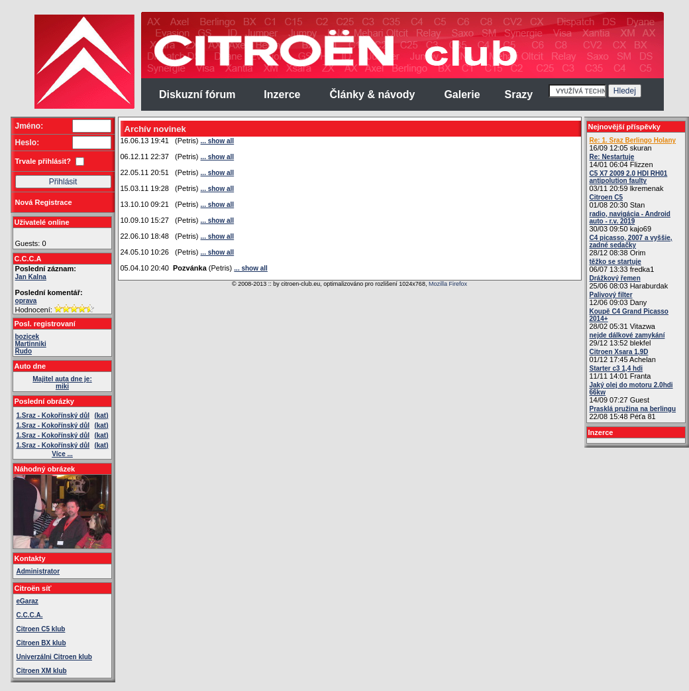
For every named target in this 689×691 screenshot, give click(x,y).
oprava (26, 300)
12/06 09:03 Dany (618, 298)
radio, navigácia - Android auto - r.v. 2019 (630, 217)
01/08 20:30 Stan (617, 201)
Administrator (38, 571)
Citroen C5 (606, 197)
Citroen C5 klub (41, 629)
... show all (218, 141)
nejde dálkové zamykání (627, 335)
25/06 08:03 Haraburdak (629, 282)
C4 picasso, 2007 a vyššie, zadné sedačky (631, 241)
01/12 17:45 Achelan (623, 355)
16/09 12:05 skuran (633, 144)
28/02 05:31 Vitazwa (629, 319)
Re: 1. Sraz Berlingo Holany (633, 140)
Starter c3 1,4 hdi (616, 368)
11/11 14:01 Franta (620, 372)
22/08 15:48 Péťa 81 (633, 412)
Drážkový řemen (615, 278)
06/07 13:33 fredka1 (622, 265)
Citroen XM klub (42, 670)
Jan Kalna (30, 277)
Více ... (62, 454)
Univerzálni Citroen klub (54, 656)
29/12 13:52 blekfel (627, 339)
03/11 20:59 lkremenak (629, 181)
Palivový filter (611, 294)
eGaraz (27, 601)
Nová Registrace (43, 202)
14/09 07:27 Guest (631, 392)
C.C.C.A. (30, 615)
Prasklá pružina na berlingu (633, 408)
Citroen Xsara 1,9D (619, 351)
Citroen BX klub (41, 643)
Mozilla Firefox (448, 284)
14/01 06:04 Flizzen (621, 160)
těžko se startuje (615, 261)
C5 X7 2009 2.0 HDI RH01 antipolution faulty (629, 177)
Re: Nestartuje (612, 156)
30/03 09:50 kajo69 (630, 221)
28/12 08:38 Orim (631, 245)
